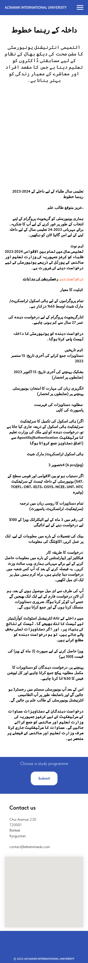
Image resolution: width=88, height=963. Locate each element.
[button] (44, 778)
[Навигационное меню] (80, 7)
